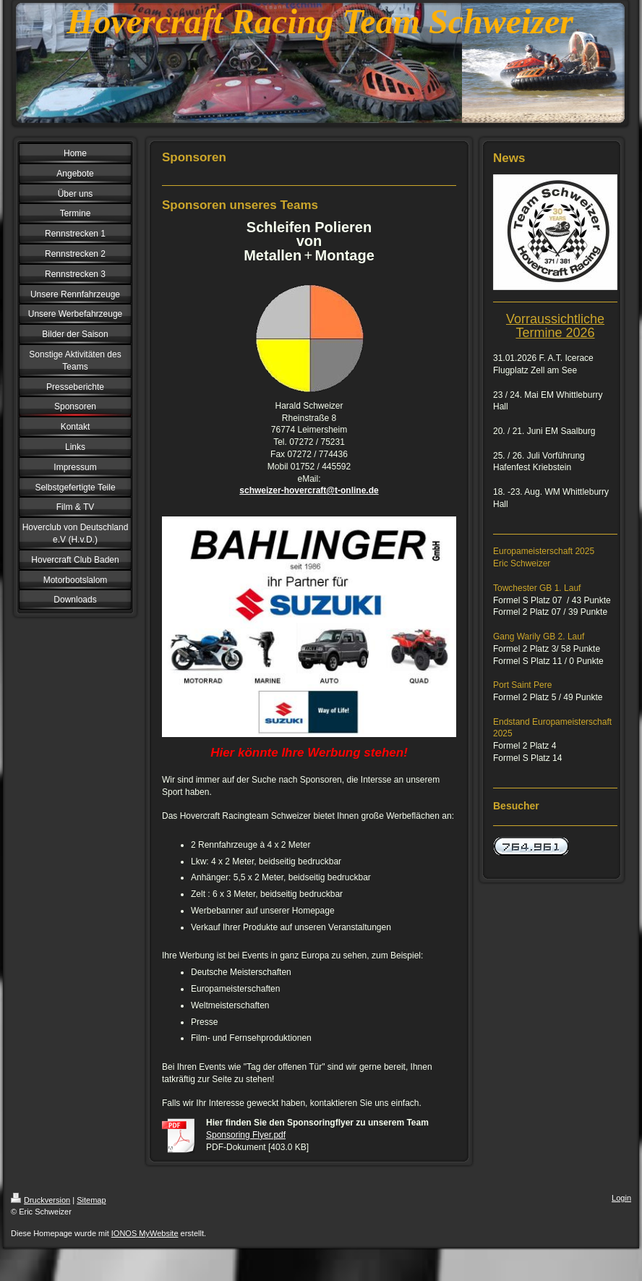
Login (621, 1197)
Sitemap (91, 1200)
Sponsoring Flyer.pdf (246, 1135)
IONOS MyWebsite (145, 1233)
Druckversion (40, 1200)
